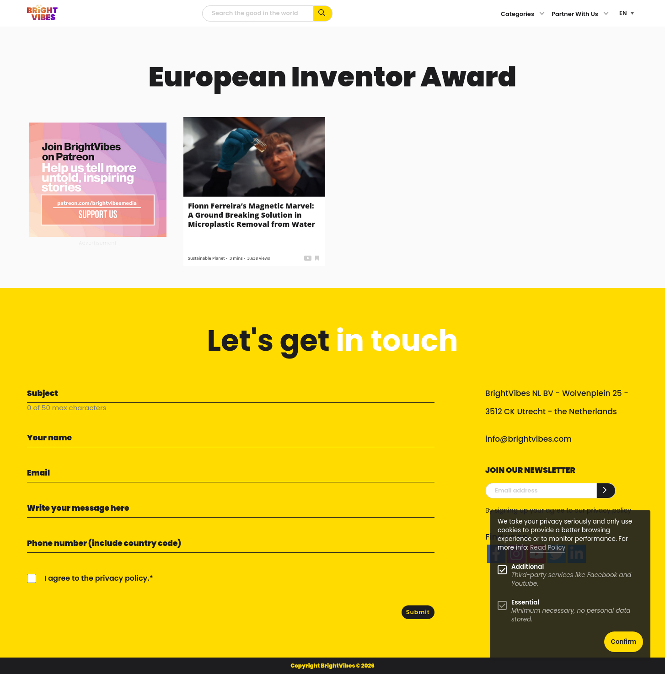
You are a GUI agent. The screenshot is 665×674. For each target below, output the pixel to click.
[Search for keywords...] (323, 13)
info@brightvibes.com (528, 438)
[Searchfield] (258, 13)
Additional (527, 566)
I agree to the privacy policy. (96, 578)
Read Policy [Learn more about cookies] (547, 547)
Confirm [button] (624, 641)
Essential (525, 602)
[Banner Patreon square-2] (97, 179)
